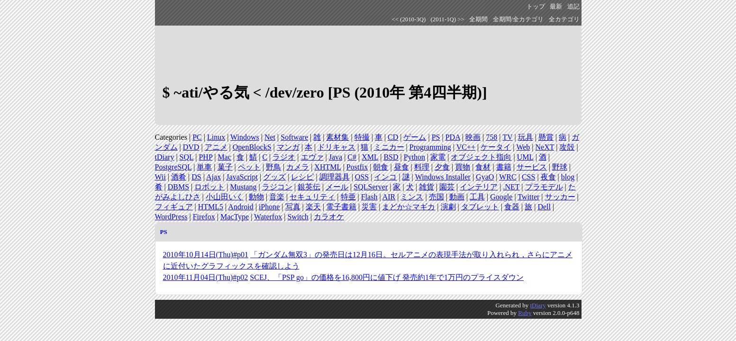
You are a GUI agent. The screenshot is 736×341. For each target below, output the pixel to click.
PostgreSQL (173, 167)
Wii (160, 177)
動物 (256, 197)
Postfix (357, 167)
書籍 (503, 167)
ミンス (411, 197)
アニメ (216, 147)
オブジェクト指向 (481, 157)
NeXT (545, 147)
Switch (297, 217)
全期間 (478, 19)
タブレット (480, 207)
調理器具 (334, 177)
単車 (204, 167)
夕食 (442, 167)
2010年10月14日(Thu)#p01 (205, 255)
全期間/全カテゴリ (518, 19)
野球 (559, 167)
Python (414, 157)
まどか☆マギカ (408, 207)
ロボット (209, 187)
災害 (369, 207)
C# (351, 157)
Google (501, 197)
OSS (362, 177)
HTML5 (210, 207)
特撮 (362, 137)
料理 (421, 167)
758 (491, 137)
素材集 (337, 137)
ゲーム (414, 137)
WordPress (171, 217)
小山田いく (225, 197)
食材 (483, 167)
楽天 (313, 207)
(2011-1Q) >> (447, 19)
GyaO (485, 177)
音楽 (276, 197)
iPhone (269, 207)
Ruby (524, 312)
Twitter (528, 197)
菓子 (225, 167)
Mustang (243, 187)
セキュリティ (312, 197)
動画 (456, 197)
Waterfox (268, 217)
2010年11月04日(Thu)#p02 (205, 277)
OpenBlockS (252, 147)
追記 (573, 6)
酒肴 (178, 177)
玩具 (525, 137)
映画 (473, 137)
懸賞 (546, 137)
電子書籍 (341, 207)
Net (269, 137)
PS (436, 137)
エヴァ (312, 157)
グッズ (274, 177)
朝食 (380, 167)
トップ (536, 6)
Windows (244, 137)
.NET (511, 187)
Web (523, 147)
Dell (544, 207)
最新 (556, 6)
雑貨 (426, 187)
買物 (462, 167)
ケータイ (496, 147)
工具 (477, 197)
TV (507, 137)
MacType (234, 217)
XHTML (327, 167)
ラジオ (284, 157)
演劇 (448, 207)
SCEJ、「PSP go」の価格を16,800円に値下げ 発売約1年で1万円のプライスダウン (387, 277)
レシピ (302, 177)
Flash (369, 197)
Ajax (213, 177)
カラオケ (329, 217)
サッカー (560, 197)
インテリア (479, 187)
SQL (187, 157)
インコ (385, 177)
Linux (216, 137)
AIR (389, 197)
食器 (511, 207)
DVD (191, 147)
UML (525, 157)
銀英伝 (309, 187)
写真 (292, 207)
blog (567, 177)
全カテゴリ (564, 19)
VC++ (465, 147)
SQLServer (371, 187)
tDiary (164, 157)
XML (370, 157)
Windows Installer (443, 177)
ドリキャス (336, 147)
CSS (528, 177)
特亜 (348, 197)
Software (294, 137)
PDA (452, 137)
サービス (532, 167)
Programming (430, 147)
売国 (436, 197)
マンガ (288, 147)
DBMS (178, 187)
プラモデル (544, 187)
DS (196, 177)
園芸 (446, 187)
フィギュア (174, 207)
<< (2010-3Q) (409, 19)
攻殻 (566, 147)
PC (197, 137)
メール (337, 187)
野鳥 (273, 167)
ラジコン (277, 187)
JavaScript (242, 177)
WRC (507, 177)
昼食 (401, 167)
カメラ (297, 167)
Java (335, 157)
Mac (224, 157)
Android (240, 207)
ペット (249, 167)
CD (393, 137)
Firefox (204, 217)
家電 (437, 157)
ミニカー (389, 147)
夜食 (548, 177)
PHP (205, 157)
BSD (390, 157)
